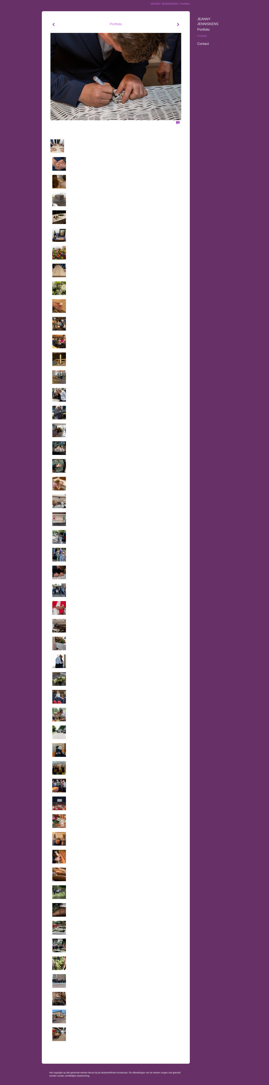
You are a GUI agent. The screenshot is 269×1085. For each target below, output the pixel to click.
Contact (203, 44)
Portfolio (203, 29)
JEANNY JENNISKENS (164, 3)
